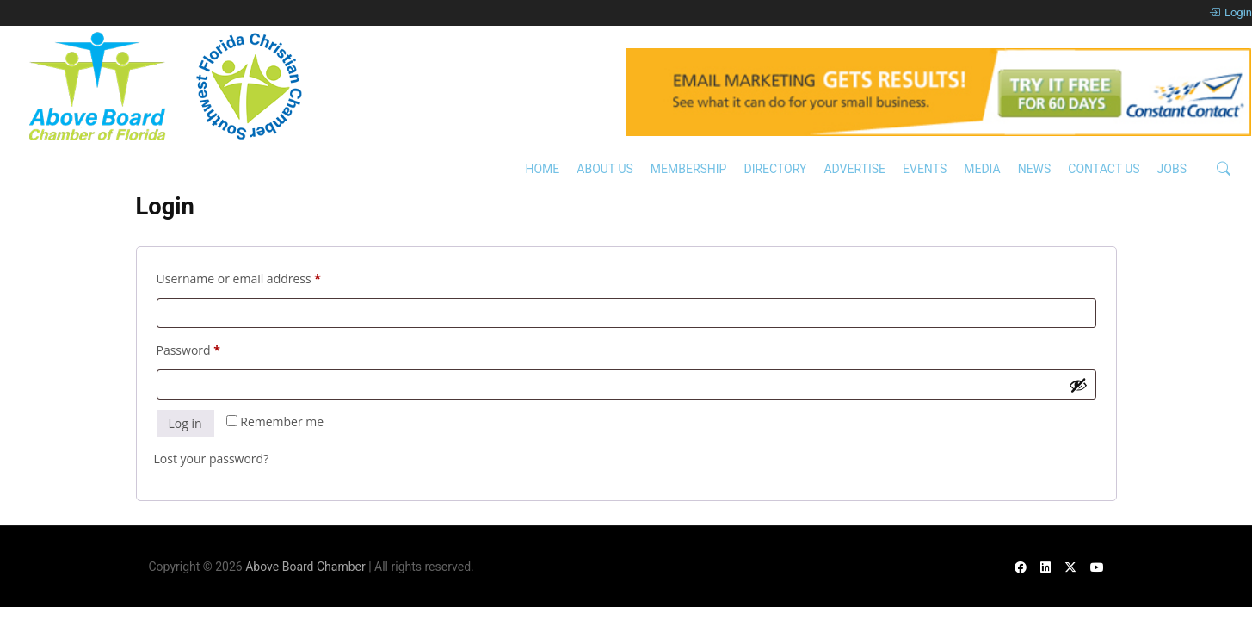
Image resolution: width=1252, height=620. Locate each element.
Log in (185, 423)
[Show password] (1078, 384)
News (1035, 169)
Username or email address (264, 277)
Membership (689, 169)
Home (542, 169)
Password (214, 348)
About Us (605, 169)
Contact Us (1103, 169)
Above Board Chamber (305, 567)
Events (925, 169)
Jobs (1172, 169)
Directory (774, 169)
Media (982, 169)
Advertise (854, 169)
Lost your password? (211, 458)
